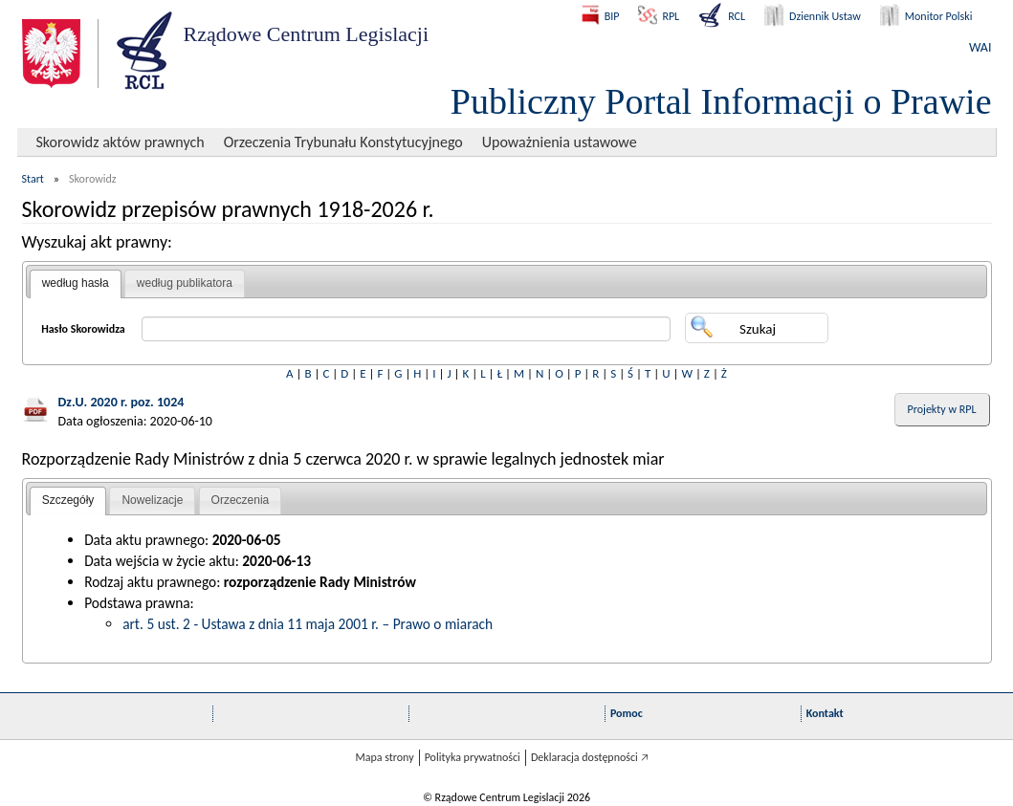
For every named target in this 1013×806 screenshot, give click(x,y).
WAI (980, 47)
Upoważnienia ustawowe (559, 142)
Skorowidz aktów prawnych (120, 142)
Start (33, 178)
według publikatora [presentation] (184, 283)
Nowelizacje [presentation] (152, 500)
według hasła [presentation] (75, 283)
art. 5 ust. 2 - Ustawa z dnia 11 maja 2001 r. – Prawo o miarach (307, 624)
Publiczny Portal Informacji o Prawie (721, 101)
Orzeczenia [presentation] (240, 500)
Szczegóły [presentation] (68, 500)
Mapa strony (384, 757)
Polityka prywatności (472, 757)
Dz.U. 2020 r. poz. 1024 (121, 402)
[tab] (75, 284)
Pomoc (626, 713)
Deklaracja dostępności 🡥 (590, 757)
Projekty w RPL (942, 409)
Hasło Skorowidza (83, 329)
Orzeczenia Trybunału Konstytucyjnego (343, 142)
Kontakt (825, 713)
